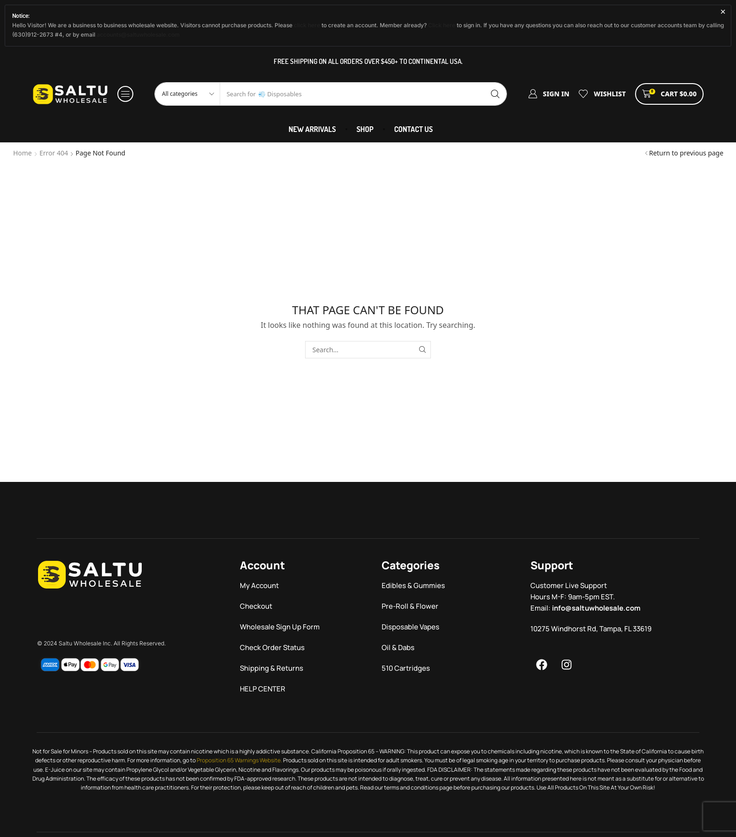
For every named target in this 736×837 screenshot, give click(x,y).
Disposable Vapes (410, 627)
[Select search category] (187, 94)
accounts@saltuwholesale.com (138, 34)
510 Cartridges (406, 668)
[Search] (495, 94)
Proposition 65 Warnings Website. (239, 760)
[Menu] (541, 664)
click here (307, 25)
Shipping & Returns (271, 668)
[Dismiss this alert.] (723, 12)
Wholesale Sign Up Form (280, 627)
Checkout (256, 606)
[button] (125, 94)
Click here (441, 25)
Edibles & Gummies (413, 585)
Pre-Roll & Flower (410, 606)
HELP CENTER (262, 689)
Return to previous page (686, 152)
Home (22, 152)
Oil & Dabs (398, 647)
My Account (259, 585)
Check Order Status (272, 647)
